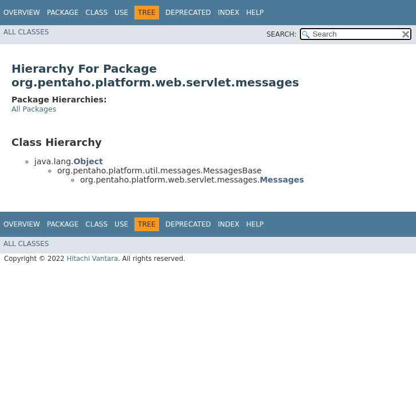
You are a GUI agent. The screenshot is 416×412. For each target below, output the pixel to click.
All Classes (26, 32)
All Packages (33, 109)
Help (255, 13)
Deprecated (188, 13)
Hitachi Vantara (92, 259)
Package (62, 13)
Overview (21, 13)
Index (229, 13)
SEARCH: (282, 34)
